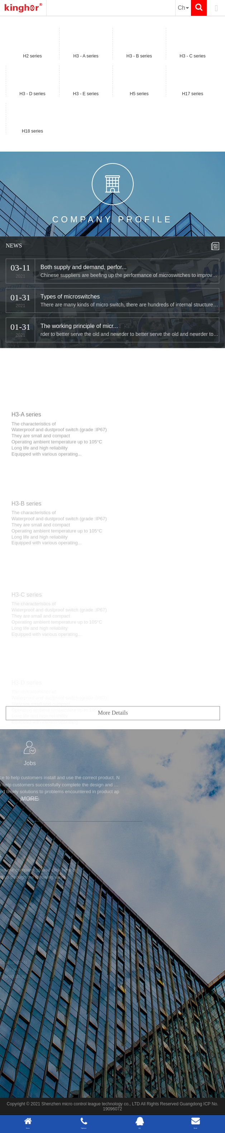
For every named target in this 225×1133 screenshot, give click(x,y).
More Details (113, 732)
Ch (183, 8)
